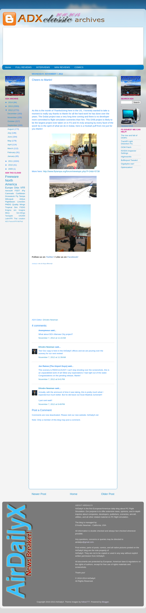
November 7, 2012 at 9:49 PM (51, 404)
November (12, 117)
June (10, 137)
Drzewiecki (10, 196)
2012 (10, 110)
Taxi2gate (9, 216)
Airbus (22, 199)
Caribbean (20, 193)
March (11, 148)
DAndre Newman (46, 347)
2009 (10, 169)
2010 (10, 165)
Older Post (107, 494)
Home (8, 67)
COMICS (78, 67)
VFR (22, 187)
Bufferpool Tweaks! (129, 160)
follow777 (85, 602)
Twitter (49, 257)
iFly (23, 191)
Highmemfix (126, 157)
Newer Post (39, 494)
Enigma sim (10, 210)
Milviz (7, 213)
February (12, 152)
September (13, 125)
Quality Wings (18, 204)
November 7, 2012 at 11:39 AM (52, 357)
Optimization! (127, 167)
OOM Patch (126, 147)
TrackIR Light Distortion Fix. (127, 142)
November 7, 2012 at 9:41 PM (51, 379)
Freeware (12, 176)
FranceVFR (13, 221)
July (10, 133)
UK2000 (22, 216)
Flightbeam (10, 202)
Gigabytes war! (127, 164)
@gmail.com (88, 542)
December (12, 113)
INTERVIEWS (43, 67)
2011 (10, 161)
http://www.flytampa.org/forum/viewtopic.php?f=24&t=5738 (71, 171)
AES (6, 221)
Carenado (9, 193)
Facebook (72, 257)
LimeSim (21, 202)
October (11, 121)
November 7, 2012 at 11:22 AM (52, 338)
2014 (10, 102)
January (11, 156)
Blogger (105, 602)
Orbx (16, 187)
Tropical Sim (11, 207)
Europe (9, 187)
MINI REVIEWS (62, 67)
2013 (10, 106)
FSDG (22, 207)
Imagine (22, 210)
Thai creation (19, 219)
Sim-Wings (20, 213)
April (10, 144)
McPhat (20, 221)
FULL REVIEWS (23, 67)
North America (11, 182)
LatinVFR (9, 219)
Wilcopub (9, 199)
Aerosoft (9, 191)
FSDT (17, 191)
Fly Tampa (20, 196)
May (10, 141)
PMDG (8, 204)
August (11, 129)
